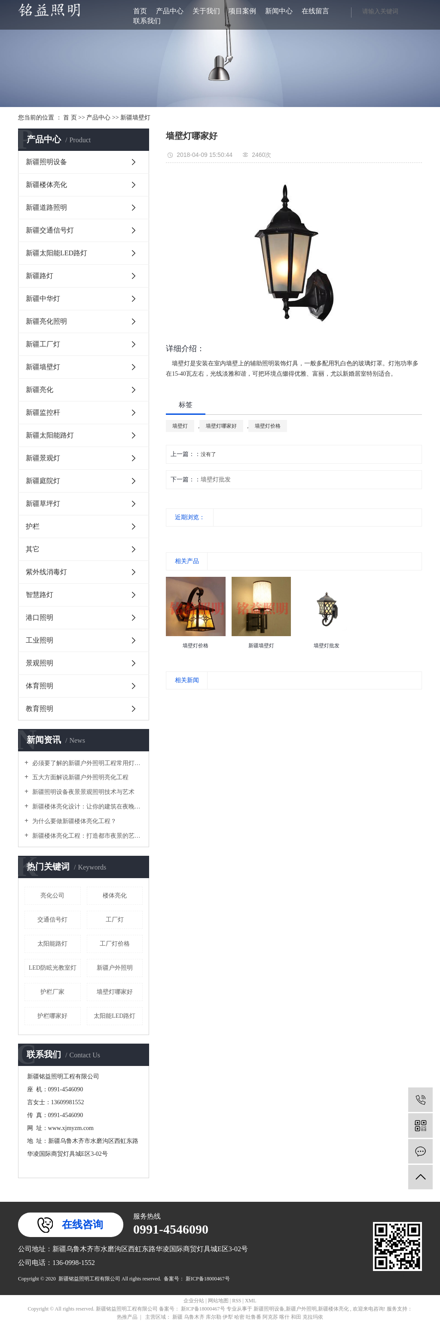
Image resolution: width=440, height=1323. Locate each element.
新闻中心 (279, 11)
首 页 (70, 117)
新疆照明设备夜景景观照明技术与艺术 (82, 792)
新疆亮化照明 (46, 321)
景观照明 (39, 663)
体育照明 (39, 685)
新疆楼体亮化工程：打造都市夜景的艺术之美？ (87, 836)
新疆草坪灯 (43, 503)
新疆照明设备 (46, 161)
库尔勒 (214, 1317)
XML (251, 1301)
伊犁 (228, 1317)
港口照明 (39, 617)
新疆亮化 (39, 389)
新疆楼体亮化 (46, 184)
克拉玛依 (312, 1317)
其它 (33, 549)
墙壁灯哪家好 (115, 992)
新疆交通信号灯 (50, 230)
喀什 (285, 1317)
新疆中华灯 (43, 298)
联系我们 (147, 20)
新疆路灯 (39, 275)
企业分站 (193, 1301)
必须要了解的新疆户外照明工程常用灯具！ (87, 763)
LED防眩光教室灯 (52, 968)
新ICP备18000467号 (208, 1279)
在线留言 (315, 11)
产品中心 (169, 11)
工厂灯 (115, 919)
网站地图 (219, 1301)
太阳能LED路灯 (114, 1016)
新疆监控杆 (43, 412)
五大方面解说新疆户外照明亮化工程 (79, 777)
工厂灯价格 (115, 943)
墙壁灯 (180, 426)
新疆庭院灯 (43, 480)
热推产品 (127, 1317)
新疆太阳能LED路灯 (56, 253)
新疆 (178, 1317)
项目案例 (242, 11)
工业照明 (39, 640)
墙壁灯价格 (268, 426)
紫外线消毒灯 (46, 572)
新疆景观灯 (43, 458)
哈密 (240, 1317)
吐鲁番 (254, 1317)
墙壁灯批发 (216, 479)
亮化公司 (52, 895)
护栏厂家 (52, 992)
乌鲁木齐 (195, 1317)
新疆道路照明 (46, 207)
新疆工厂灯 (43, 344)
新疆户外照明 (115, 968)
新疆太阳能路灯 (50, 435)
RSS (236, 1301)
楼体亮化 (115, 895)
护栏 (33, 526)
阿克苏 (271, 1317)
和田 (296, 1317)
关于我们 (206, 11)
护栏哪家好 (52, 1016)
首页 (140, 11)
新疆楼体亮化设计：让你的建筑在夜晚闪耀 (87, 806)
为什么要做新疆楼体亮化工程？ (73, 821)
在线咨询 (82, 1224)
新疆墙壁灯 (135, 117)
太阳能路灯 (52, 943)
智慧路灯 (39, 594)
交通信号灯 (52, 919)
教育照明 (39, 708)
